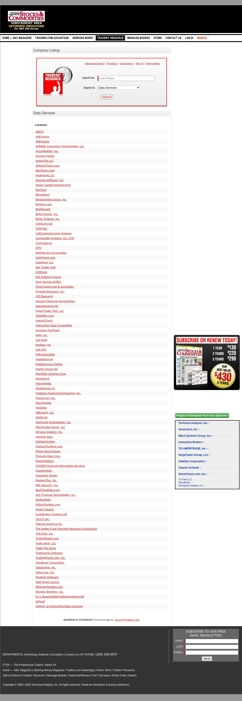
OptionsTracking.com (49, 446)
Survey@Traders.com (127, 619)
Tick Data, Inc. (44, 533)
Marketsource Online (49, 364)
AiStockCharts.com (48, 165)
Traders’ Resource (124, 670)
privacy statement (118, 684)
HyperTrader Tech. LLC (50, 311)
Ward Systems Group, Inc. (195, 435)
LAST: (180, 646)
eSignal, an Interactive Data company (59, 606)
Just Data (41, 340)
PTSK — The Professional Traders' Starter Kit (29, 664)
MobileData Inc (45, 388)
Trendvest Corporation (50, 563)
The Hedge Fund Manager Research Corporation (66, 529)
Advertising (30, 654)
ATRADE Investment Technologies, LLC (60, 146)
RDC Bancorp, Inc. (47, 485)
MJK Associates (45, 354)
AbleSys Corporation (192, 461)
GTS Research (44, 296)
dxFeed (40, 601)
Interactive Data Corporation (54, 325)
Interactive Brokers (191, 442)
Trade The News (46, 548)
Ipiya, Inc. (42, 335)
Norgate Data (44, 437)
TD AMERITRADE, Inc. (192, 448)
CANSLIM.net (44, 224)
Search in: (90, 87)
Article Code (119, 675)
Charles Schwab (189, 467)
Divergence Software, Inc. (191, 485)
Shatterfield (43, 500)
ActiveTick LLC (45, 161)
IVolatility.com (45, 316)
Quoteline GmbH (46, 475)
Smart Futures (45, 509)
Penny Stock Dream (48, 451)
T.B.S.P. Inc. (43, 519)
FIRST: (179, 640)
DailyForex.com (45, 257)
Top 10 (139, 63)
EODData (41, 272)
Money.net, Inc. (46, 398)
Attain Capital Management (53, 185)
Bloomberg (43, 195)
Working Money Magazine (49, 670)
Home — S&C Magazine (17, 670)
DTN (38, 248)
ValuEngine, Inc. (46, 567)
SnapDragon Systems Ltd (51, 514)
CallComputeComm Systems (54, 233)
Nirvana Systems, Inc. (49, 432)
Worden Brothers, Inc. (50, 592)
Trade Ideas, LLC (46, 543)
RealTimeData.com (48, 490)
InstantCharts (44, 320)
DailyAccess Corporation (51, 253)
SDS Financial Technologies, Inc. (56, 495)
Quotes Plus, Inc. (46, 480)
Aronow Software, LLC (50, 180)
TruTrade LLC (185, 479)
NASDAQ (41, 408)
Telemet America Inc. (49, 524)
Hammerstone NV (47, 306)
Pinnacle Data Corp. (48, 456)
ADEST (40, 132)
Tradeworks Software (49, 553)
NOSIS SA (41, 417)
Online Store (103, 670)
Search (132, 675)
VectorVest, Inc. (188, 429)
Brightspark (43, 209)
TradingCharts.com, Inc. (51, 558)
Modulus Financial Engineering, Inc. (58, 393)
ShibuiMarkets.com (48, 504)
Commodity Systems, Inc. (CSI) (55, 238)
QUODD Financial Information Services (60, 466)
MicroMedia (43, 383)
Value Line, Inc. (45, 572)
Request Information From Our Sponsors (202, 415)
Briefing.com (44, 204)
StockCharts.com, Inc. (192, 474)
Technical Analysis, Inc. (193, 423)
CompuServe (44, 243)
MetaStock (42, 379)
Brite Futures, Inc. (47, 214)
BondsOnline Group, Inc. (51, 199)
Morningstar (43, 403)
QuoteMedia (44, 471)
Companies (126, 63)
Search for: (89, 77)
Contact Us (71, 654)
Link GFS (41, 349)
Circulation (57, 654)
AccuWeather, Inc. (47, 151)
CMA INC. (42, 228)
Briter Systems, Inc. (48, 219)
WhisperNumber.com (49, 587)
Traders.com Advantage (80, 670)
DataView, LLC (44, 262)
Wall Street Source (47, 582)
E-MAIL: (179, 652)
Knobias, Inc (43, 345)
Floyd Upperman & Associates (55, 287)
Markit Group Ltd (47, 369)
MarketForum (44, 359)
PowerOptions (45, 461)
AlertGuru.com (45, 170)
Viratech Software (47, 577)
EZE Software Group (48, 277)
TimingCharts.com (47, 538)
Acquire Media (45, 156)
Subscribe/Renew (79, 675)
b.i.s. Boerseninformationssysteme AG (60, 596)
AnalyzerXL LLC (45, 175)
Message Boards (57, 675)
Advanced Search (95, 63)
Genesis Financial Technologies (55, 301)
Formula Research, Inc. (50, 291)
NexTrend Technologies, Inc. (53, 422)
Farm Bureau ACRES (48, 282)
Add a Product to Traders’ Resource (24, 675)
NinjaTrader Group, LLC (50, 427)
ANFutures (42, 136)
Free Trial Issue (100, 675)
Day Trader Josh (46, 267)
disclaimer (99, 684)
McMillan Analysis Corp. (51, 374)
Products (112, 63)
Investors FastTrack (48, 330)
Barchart (41, 190)
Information (153, 63)
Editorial (43, 654)
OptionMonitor (45, 441)
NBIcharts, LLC (45, 412)
